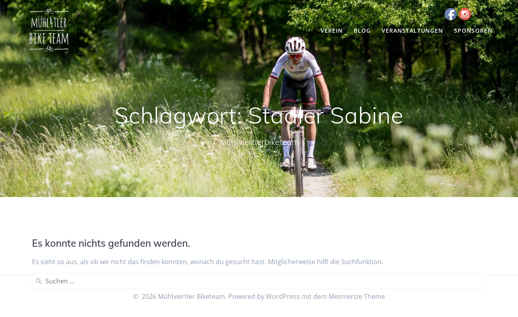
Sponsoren (473, 30)
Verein (332, 30)
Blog (362, 30)
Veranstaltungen (412, 30)
